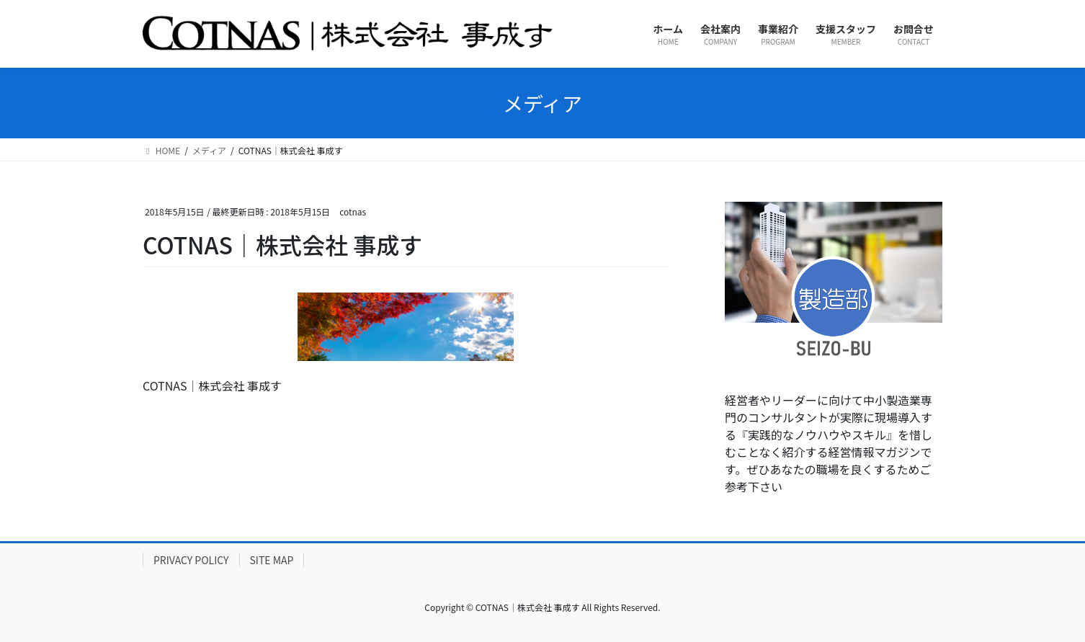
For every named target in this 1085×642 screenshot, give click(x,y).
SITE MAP (272, 560)
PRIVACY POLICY (191, 560)
